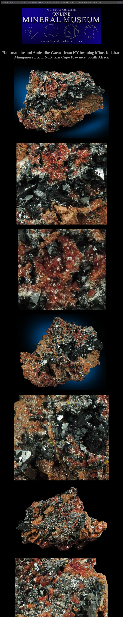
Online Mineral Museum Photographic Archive (42, 2)
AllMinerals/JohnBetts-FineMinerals (13, 2)
